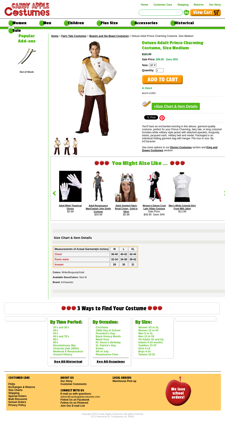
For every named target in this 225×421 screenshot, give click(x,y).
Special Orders (17, 396)
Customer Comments (73, 384)
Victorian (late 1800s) (66, 348)
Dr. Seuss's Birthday (108, 342)
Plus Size (109, 23)
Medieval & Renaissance (68, 351)
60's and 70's (61, 336)
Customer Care (163, 4)
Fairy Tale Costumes (73, 36)
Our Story (215, 4)
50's (55, 333)
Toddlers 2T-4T (147, 345)
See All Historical (68, 362)
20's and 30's (61, 327)
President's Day (105, 333)
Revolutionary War (64, 345)
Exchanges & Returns (21, 387)
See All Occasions (111, 362)
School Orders (17, 402)
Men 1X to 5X (146, 336)
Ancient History (62, 354)
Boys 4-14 (144, 351)
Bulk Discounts (17, 399)
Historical (184, 23)
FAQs (11, 384)
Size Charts (15, 390)
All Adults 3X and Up (151, 339)
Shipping (182, 4)
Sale (16, 30)
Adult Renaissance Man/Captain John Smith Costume (98, 208)
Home (144, 4)
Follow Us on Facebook (74, 399)
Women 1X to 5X (148, 330)
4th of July (102, 351)
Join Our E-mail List (72, 405)
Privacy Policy (17, 405)
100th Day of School (108, 330)
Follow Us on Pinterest (74, 402)
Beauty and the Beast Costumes (109, 36)
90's (55, 342)
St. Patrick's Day (106, 345)
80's (55, 339)
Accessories (146, 23)
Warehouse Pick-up (124, 381)
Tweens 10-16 (146, 354)
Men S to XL (145, 333)
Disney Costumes (181, 147)
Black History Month (108, 336)
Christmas (102, 327)
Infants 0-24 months (150, 342)
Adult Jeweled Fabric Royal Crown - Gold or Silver (126, 208)
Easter (100, 348)
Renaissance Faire (107, 354)
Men (47, 23)
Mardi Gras (102, 339)
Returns (198, 4)
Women (19, 23)
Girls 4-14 (144, 348)
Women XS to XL (148, 327)
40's (55, 330)
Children (76, 23)
